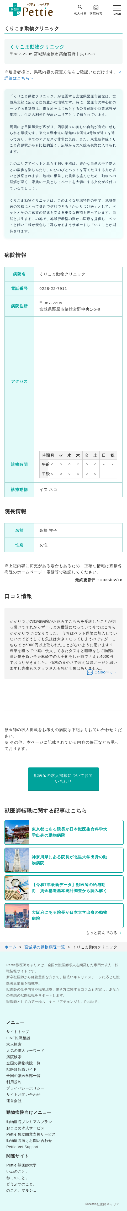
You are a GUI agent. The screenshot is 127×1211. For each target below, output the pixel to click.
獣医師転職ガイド (21, 1069)
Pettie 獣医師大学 (21, 1165)
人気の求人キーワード (25, 1050)
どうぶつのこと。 (21, 1184)
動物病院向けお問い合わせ (29, 1140)
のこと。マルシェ (21, 1190)
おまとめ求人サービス (25, 1128)
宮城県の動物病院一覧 (44, 947)
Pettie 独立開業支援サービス (31, 1134)
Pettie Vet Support (22, 1147)
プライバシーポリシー (25, 1088)
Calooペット (105, 672)
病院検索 (96, 9)
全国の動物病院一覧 (23, 1063)
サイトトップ (17, 1032)
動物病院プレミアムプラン (29, 1122)
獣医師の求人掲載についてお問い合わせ (63, 778)
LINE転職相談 (18, 1038)
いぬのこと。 (17, 1171)
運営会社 (14, 1101)
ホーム (10, 947)
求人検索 (80, 9)
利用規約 (14, 1082)
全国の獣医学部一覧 (23, 1076)
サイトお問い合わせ (23, 1094)
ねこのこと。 (17, 1178)
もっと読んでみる (101, 933)
